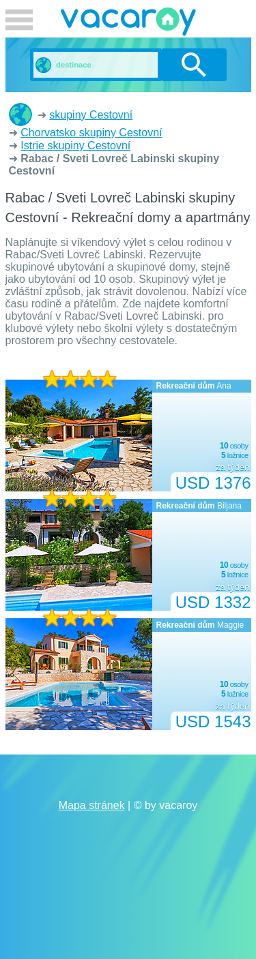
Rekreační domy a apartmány (20, 114)
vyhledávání (193, 64)
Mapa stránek (92, 805)
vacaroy (128, 24)
